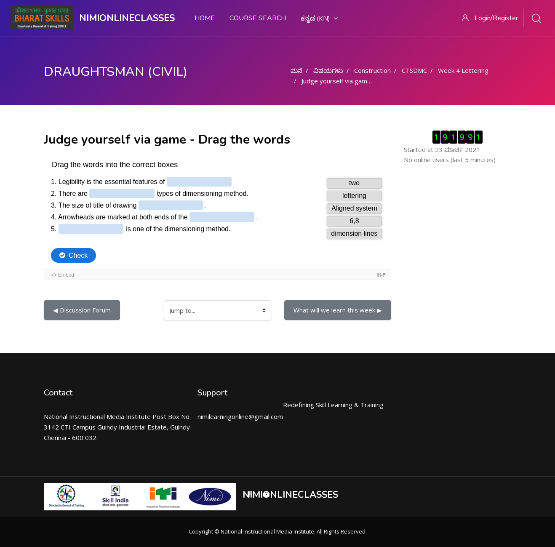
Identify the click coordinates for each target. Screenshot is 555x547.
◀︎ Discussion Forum (82, 310)
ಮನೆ (296, 70)
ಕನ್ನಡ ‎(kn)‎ (319, 18)
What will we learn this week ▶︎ (338, 310)
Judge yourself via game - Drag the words (362, 81)
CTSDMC (414, 70)
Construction (372, 70)
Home (205, 18)
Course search (257, 18)
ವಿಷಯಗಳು (328, 70)
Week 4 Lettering (463, 70)
